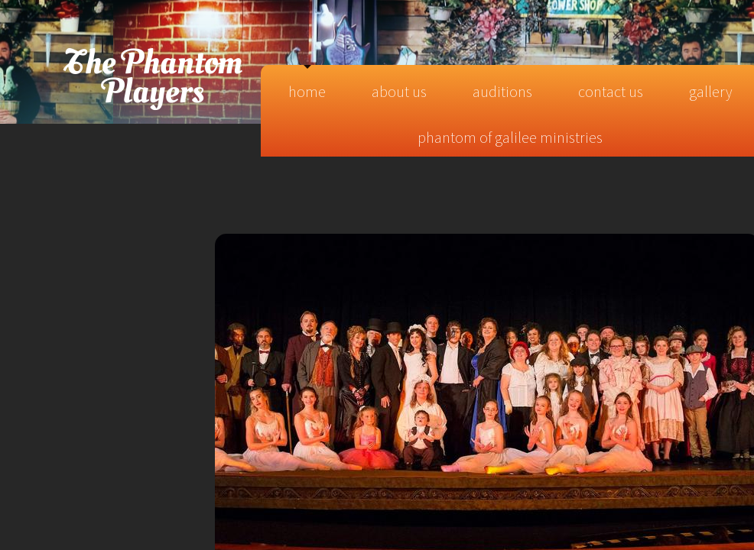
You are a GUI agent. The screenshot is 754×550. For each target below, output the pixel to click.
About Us (399, 91)
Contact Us (610, 91)
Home (307, 91)
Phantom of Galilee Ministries (510, 137)
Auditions (502, 91)
